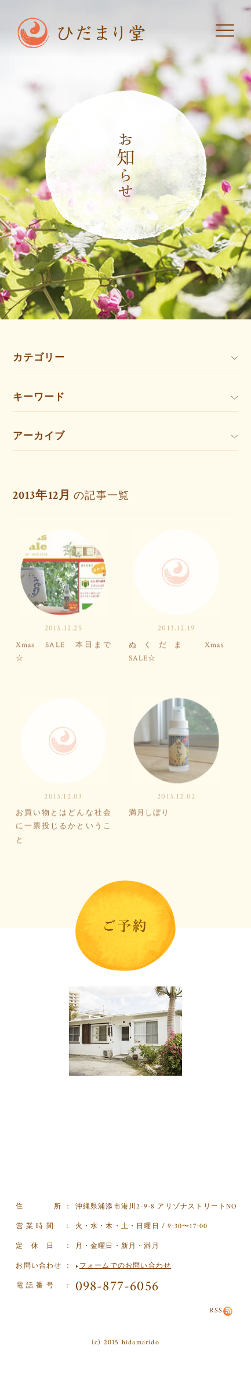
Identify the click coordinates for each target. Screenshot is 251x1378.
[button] (224, 31)
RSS (221, 1310)
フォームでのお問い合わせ (125, 1265)
